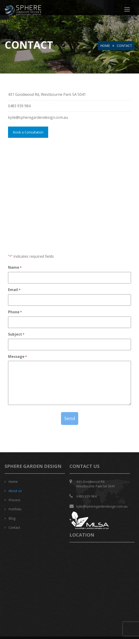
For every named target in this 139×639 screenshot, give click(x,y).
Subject (16, 334)
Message (17, 356)
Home (105, 45)
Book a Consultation (28, 132)
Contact (14, 527)
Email (14, 289)
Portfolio (15, 509)
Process (14, 500)
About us (15, 491)
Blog (11, 518)
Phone (15, 311)
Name (15, 267)
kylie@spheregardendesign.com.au (102, 506)
